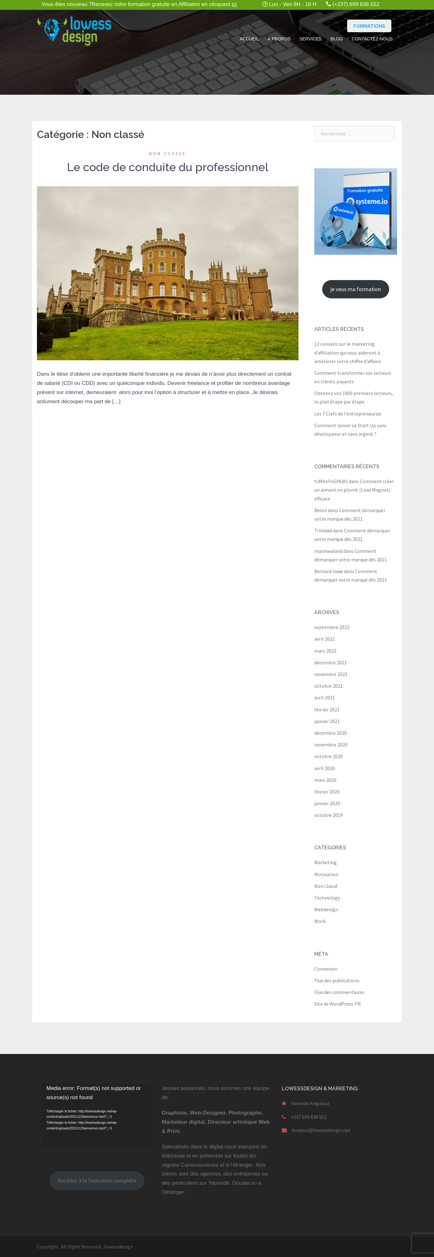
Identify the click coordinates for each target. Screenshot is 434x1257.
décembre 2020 (330, 733)
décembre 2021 (330, 662)
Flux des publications (336, 980)
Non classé (167, 153)
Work (320, 921)
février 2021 (327, 709)
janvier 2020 (327, 803)
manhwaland (328, 551)
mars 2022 (325, 651)
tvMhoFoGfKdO (331, 481)
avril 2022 (324, 639)
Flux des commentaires (339, 992)
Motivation (326, 874)
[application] (97, 1115)
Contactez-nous (372, 38)
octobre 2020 (328, 756)
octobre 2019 (328, 815)
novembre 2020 (330, 744)
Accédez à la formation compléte (97, 1180)
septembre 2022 (331, 627)
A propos (279, 38)
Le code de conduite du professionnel (167, 167)
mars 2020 (325, 780)
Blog (336, 38)
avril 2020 (324, 768)
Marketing (325, 862)
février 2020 (327, 791)
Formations (369, 26)
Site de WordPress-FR (337, 1004)
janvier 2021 (327, 721)
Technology (327, 898)
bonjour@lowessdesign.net (321, 1130)
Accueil (249, 38)
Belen (320, 510)
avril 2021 (324, 697)
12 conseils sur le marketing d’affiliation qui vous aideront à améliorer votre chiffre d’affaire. (348, 352)
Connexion (325, 969)
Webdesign (326, 909)
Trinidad (323, 530)
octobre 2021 (328, 686)
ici (234, 4)
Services (310, 38)
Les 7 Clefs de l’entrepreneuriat (348, 413)
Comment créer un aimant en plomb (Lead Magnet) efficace (354, 489)
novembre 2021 (330, 674)
